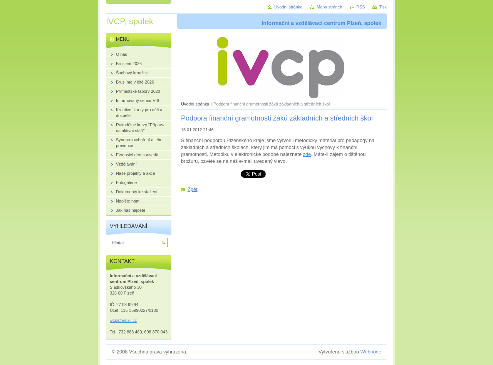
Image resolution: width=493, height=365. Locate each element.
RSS (360, 7)
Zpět (193, 189)
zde (307, 154)
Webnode (370, 352)
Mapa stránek (329, 7)
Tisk (383, 7)
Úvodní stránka (195, 104)
